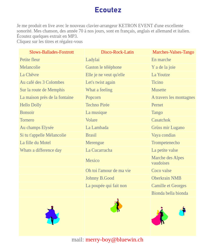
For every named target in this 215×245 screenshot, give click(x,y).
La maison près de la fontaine (46, 97)
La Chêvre (29, 74)
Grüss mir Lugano (168, 127)
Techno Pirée (97, 104)
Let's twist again (100, 82)
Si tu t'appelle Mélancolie (43, 135)
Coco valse (161, 170)
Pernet (157, 104)
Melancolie (30, 67)
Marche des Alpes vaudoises (167, 160)
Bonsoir (27, 112)
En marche (161, 59)
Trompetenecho (165, 142)
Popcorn (93, 97)
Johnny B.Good (100, 178)
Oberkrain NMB (166, 178)
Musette (158, 89)
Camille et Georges (169, 185)
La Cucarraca (99, 150)
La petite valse (164, 150)
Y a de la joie (163, 67)
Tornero (27, 119)
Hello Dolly (31, 104)
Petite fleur (30, 59)
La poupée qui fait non (106, 185)
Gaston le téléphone (104, 67)
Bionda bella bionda (169, 193)
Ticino (157, 82)
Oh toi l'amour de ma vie (108, 170)
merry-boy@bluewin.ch (114, 239)
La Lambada (97, 127)
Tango (157, 112)
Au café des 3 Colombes (42, 82)
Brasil (91, 135)
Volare (92, 119)
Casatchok (161, 119)
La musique (97, 112)
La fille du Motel (35, 142)
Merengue (95, 142)
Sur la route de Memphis (42, 89)
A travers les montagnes (173, 97)
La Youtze (160, 74)
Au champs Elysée (37, 127)
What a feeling (99, 89)
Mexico (93, 160)
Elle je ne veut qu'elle (105, 74)
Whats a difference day (41, 150)
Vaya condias (163, 135)
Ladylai (93, 59)
